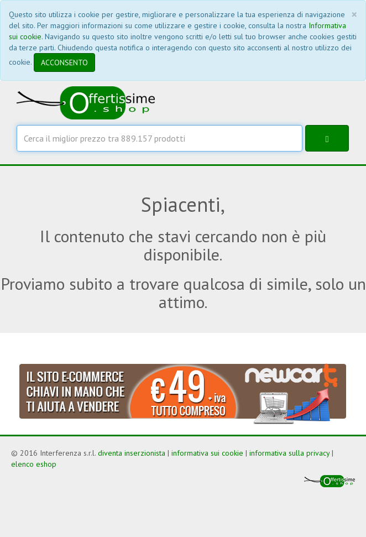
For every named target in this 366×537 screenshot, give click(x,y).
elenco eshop (33, 464)
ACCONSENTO (64, 62)
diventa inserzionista (131, 453)
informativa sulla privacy (289, 453)
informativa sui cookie (207, 453)
